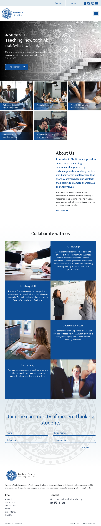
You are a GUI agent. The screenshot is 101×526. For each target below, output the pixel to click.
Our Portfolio (10, 503)
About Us (9, 499)
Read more (62, 211)
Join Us (58, 3)
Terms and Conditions (13, 523)
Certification (10, 506)
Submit (85, 447)
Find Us (73, 3)
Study (7, 509)
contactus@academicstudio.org (66, 499)
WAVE (79, 523)
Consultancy (10, 512)
